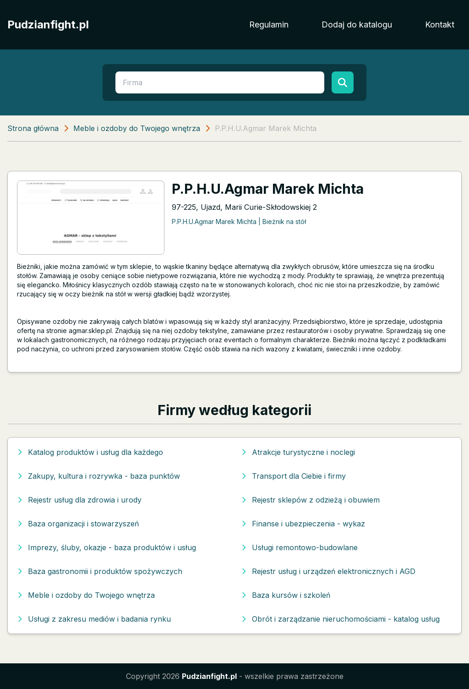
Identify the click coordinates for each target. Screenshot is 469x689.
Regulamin (269, 24)
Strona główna (33, 128)
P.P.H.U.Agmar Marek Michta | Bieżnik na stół (239, 221)
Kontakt (439, 24)
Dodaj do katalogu (357, 24)
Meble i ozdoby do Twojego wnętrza (136, 128)
